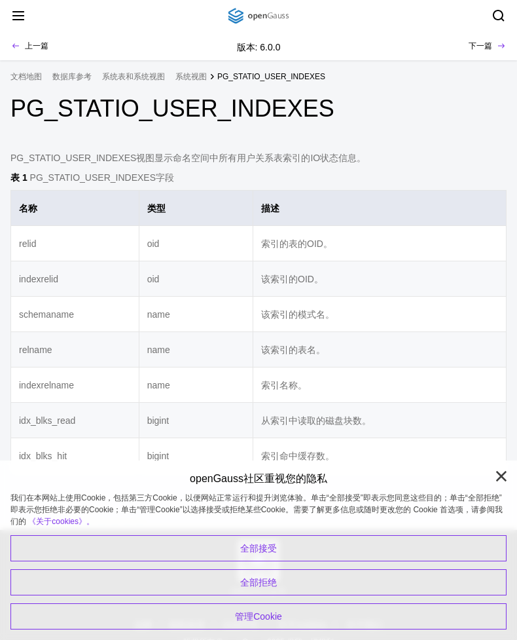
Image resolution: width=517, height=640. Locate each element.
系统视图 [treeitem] (191, 76)
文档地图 (26, 76)
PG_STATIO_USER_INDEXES (271, 76)
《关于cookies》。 (61, 521)
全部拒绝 (258, 582)
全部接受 (258, 548)
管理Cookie (258, 616)
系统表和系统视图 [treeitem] (133, 76)
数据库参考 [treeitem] (72, 76)
